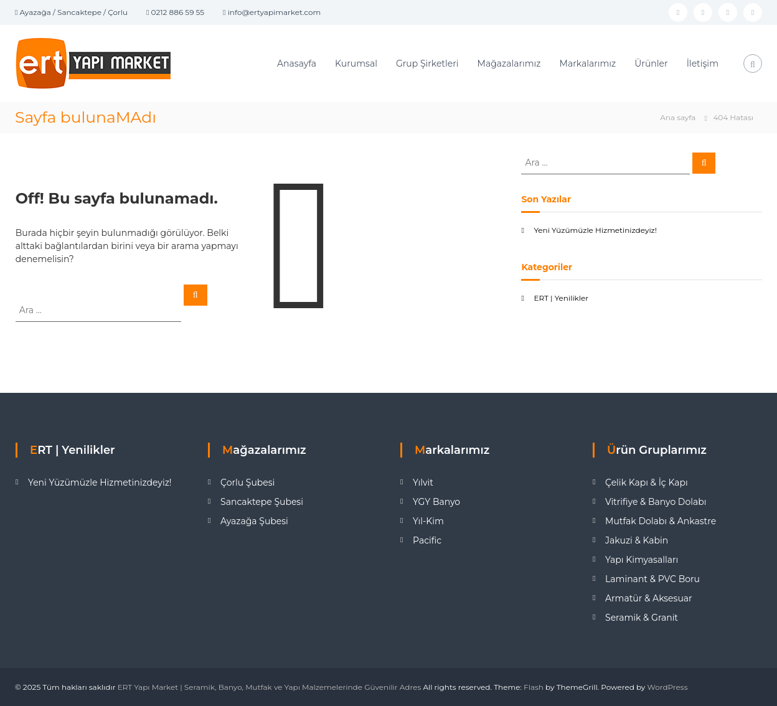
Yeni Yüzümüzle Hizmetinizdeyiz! (595, 230)
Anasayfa (296, 63)
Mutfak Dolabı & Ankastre (660, 521)
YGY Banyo (436, 501)
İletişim (702, 63)
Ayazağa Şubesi (254, 521)
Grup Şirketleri (427, 63)
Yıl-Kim (428, 521)
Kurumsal (356, 63)
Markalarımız (588, 63)
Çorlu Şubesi (247, 482)
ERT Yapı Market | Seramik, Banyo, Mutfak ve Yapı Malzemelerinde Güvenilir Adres (269, 687)
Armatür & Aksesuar (648, 598)
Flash (534, 687)
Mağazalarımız (509, 63)
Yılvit (423, 482)
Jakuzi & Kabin (636, 540)
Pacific (427, 540)
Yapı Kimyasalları (641, 559)
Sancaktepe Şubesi (261, 501)
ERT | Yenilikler (561, 298)
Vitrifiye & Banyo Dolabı (655, 501)
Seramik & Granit (641, 617)
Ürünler (650, 63)
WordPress (668, 687)
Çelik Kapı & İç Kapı (646, 482)
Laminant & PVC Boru (652, 579)
